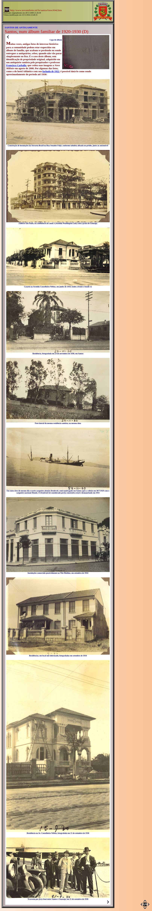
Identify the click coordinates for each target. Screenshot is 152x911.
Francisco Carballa (16, 65)
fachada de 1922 (50, 71)
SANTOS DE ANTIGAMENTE (21, 27)
